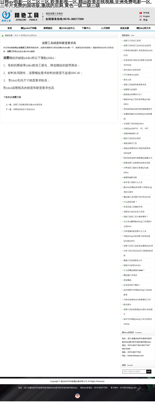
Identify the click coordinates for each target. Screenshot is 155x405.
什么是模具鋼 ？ (130, 202)
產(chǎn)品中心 (67, 28)
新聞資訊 (47, 28)
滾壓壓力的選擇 (130, 89)
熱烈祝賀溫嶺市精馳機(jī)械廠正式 (138, 158)
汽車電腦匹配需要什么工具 (135, 231)
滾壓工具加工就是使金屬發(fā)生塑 (138, 246)
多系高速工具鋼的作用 (133, 207)
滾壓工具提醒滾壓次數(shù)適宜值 (27, 104)
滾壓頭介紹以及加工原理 (134, 212)
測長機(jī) (127, 280)
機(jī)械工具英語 (130, 275)
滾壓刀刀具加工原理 (132, 41)
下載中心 (86, 28)
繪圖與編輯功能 (130, 177)
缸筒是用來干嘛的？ (132, 285)
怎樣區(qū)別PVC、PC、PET (136, 128)
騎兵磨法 (127, 304)
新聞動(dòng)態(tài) (28, 35)
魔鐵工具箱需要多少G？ (133, 260)
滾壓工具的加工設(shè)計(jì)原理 (137, 45)
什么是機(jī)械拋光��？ (134, 270)
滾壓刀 (10, 51)
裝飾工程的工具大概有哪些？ (136, 217)
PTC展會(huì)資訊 (131, 75)
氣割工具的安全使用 (132, 138)
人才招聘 (105, 28)
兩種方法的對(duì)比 (132, 265)
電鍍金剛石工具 (130, 143)
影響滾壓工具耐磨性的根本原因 (137, 163)
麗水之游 (127, 80)
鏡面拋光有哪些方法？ (133, 94)
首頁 (9, 28)
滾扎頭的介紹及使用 (132, 70)
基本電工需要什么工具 (133, 182)
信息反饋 (124, 28)
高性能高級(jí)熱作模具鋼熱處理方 (138, 109)
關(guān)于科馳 (29, 28)
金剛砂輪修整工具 (131, 133)
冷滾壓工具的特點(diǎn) (134, 124)
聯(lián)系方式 (143, 28)
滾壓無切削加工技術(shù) (24, 109)
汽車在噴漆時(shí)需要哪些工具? (137, 300)
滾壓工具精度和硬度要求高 (135, 84)
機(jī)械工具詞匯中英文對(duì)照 (137, 197)
